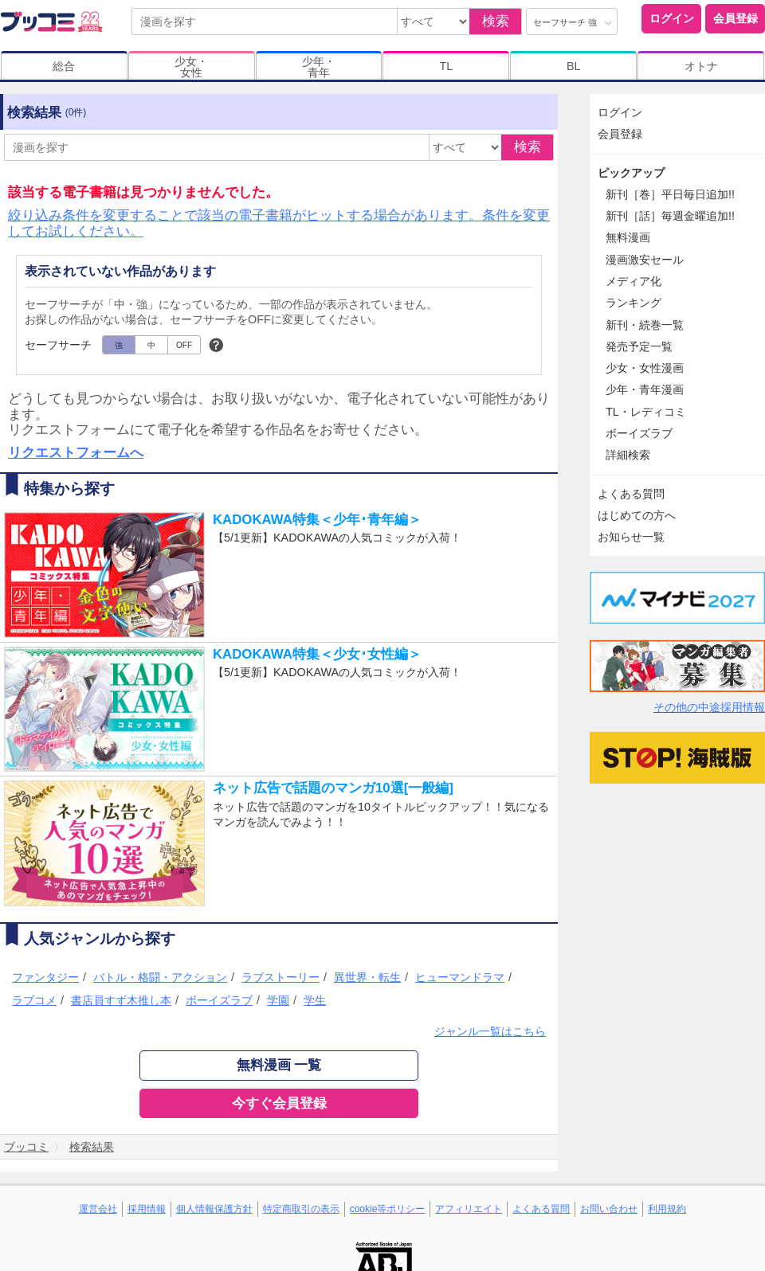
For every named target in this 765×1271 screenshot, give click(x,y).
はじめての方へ (637, 515)
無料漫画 (628, 237)
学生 (315, 1000)
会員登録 (735, 18)
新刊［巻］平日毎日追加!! (670, 194)
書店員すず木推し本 (121, 1000)
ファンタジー (45, 977)
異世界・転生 (367, 977)
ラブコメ (34, 1000)
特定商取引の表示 (301, 1208)
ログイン (671, 18)
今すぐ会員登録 (279, 1103)
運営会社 (98, 1208)
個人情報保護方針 (214, 1208)
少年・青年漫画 (645, 389)
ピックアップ (631, 172)
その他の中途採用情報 (709, 707)
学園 (278, 1000)
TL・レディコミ (646, 411)
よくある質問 (631, 493)
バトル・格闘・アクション (160, 977)
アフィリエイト (468, 1208)
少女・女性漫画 (645, 368)
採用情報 (147, 1208)
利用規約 (667, 1208)
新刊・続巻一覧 (645, 325)
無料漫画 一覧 (279, 1065)
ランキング (633, 302)
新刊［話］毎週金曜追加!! (670, 215)
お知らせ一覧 (631, 536)
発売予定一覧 (639, 346)
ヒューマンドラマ (459, 977)
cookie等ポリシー (388, 1208)
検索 (495, 21)
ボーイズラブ (219, 1000)
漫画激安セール (645, 259)
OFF (184, 345)
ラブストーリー (280, 977)
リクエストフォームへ (75, 452)
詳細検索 (628, 454)
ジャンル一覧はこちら (490, 1031)
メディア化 (633, 281)
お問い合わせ (609, 1208)
